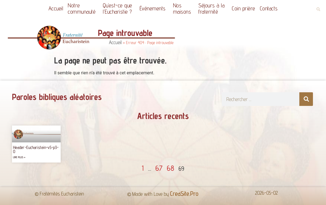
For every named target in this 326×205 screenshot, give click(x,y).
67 (158, 168)
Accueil (55, 8)
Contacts (269, 8)
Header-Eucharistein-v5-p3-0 (36, 149)
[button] (318, 9)
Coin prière (243, 8)
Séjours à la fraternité (212, 8)
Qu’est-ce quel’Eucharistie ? (119, 8)
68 (170, 168)
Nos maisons (183, 8)
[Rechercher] (306, 99)
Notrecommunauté (83, 8)
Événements (154, 8)
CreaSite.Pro (184, 193)
